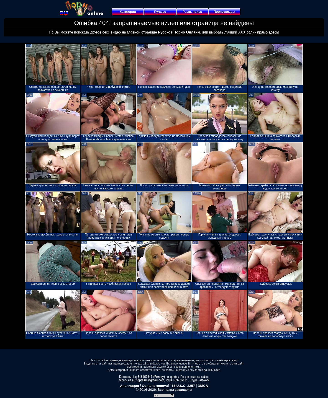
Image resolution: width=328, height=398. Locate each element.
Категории (128, 11)
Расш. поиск (192, 11)
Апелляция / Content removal (144, 386)
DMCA (203, 386)
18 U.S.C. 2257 (183, 386)
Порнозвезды (224, 11)
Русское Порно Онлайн (179, 32)
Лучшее (160, 11)
